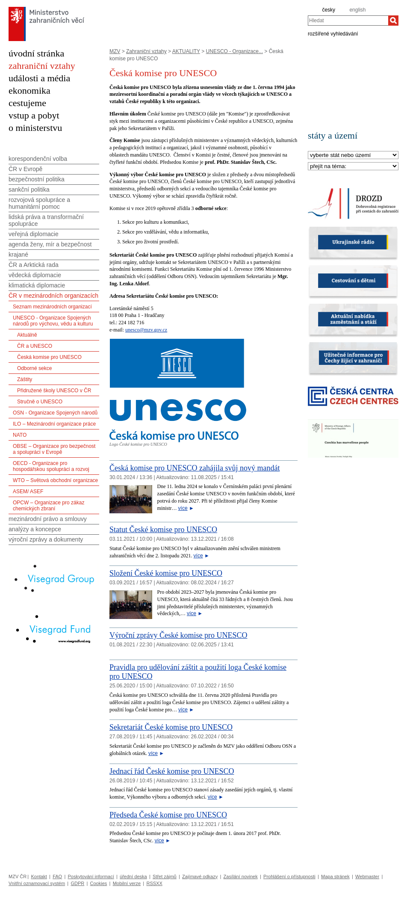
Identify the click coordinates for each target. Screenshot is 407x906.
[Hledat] (393, 20)
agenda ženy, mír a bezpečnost (50, 244)
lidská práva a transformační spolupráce (46, 220)
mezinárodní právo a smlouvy (48, 518)
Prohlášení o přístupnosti (289, 876)
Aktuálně (27, 335)
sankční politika (29, 189)
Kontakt (39, 876)
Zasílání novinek (241, 876)
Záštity (24, 379)
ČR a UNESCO (34, 346)
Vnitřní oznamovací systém (37, 883)
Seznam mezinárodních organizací (52, 307)
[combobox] (348, 20)
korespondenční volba (38, 158)
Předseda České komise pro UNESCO (168, 815)
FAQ (57, 876)
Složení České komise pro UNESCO (165, 573)
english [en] (357, 10)
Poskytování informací (91, 876)
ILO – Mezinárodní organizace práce (54, 424)
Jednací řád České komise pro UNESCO (171, 771)
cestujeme (27, 103)
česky (328, 10)
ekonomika (29, 90)
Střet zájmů (165, 876)
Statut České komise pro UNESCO (163, 529)
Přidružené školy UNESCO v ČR (54, 391)
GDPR (77, 883)
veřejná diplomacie (34, 234)
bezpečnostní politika (37, 179)
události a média (39, 78)
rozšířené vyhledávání (333, 33)
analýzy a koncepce (35, 529)
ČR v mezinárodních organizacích (53, 295)
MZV (114, 51)
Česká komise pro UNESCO (49, 357)
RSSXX (154, 883)
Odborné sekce (34, 368)
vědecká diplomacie (35, 275)
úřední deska (133, 876)
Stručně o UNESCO (39, 402)
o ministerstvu (35, 127)
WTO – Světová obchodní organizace (55, 480)
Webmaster (367, 876)
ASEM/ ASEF (28, 491)
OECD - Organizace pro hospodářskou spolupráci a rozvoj (51, 466)
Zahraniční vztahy (146, 51)
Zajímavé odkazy (200, 876)
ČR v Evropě (25, 169)
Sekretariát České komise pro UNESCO (171, 727)
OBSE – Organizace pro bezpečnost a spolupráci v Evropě (54, 449)
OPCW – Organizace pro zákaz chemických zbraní (48, 506)
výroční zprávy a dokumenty (46, 539)
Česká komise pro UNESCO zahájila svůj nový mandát (194, 468)
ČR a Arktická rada (34, 264)
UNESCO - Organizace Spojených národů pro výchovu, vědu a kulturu (53, 321)
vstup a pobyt (34, 115)
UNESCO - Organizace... (234, 51)
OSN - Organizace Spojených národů (55, 413)
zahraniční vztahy (42, 65)
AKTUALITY (186, 51)
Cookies (98, 883)
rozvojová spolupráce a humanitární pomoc (39, 203)
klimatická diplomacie (37, 285)
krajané (18, 254)
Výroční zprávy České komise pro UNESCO (178, 635)
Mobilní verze (127, 883)
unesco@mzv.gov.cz (146, 330)
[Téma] (353, 166)
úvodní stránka (36, 53)
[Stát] (353, 155)
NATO (20, 435)
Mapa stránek (335, 876)
